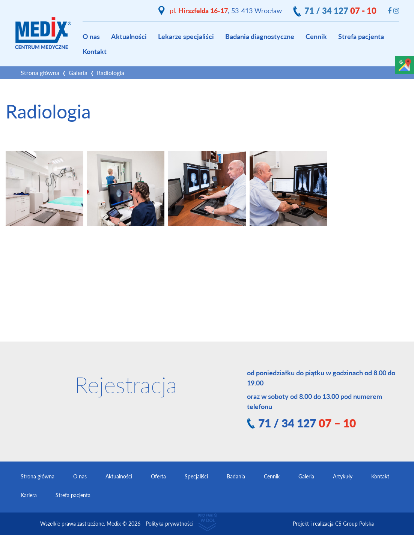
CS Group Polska (354, 523)
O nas (91, 36)
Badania (236, 476)
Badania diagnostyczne (259, 36)
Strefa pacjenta (361, 36)
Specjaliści (196, 476)
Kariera (29, 495)
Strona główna (40, 73)
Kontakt (95, 51)
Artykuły (342, 476)
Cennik (316, 36)
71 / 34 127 (340, 10)
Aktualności (129, 36)
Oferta (158, 476)
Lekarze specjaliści (186, 36)
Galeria (78, 73)
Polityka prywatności (169, 523)
